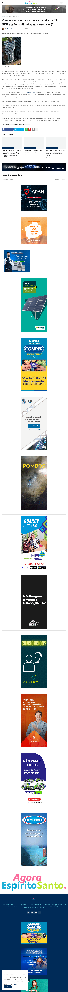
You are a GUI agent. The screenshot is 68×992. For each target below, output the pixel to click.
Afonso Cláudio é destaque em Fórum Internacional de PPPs (33, 151)
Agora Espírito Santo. (24, 124)
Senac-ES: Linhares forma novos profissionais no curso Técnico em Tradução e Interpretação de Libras (56, 153)
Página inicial (5, 16)
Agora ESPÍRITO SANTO (17, 16)
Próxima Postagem (60, 179)
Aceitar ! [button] (7, 987)
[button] (2, 2)
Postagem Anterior (8, 179)
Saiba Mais (15, 984)
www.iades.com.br (31, 92)
